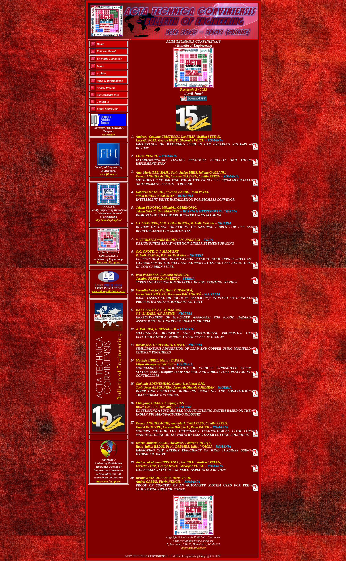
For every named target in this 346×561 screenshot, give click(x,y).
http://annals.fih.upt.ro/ (108, 220)
